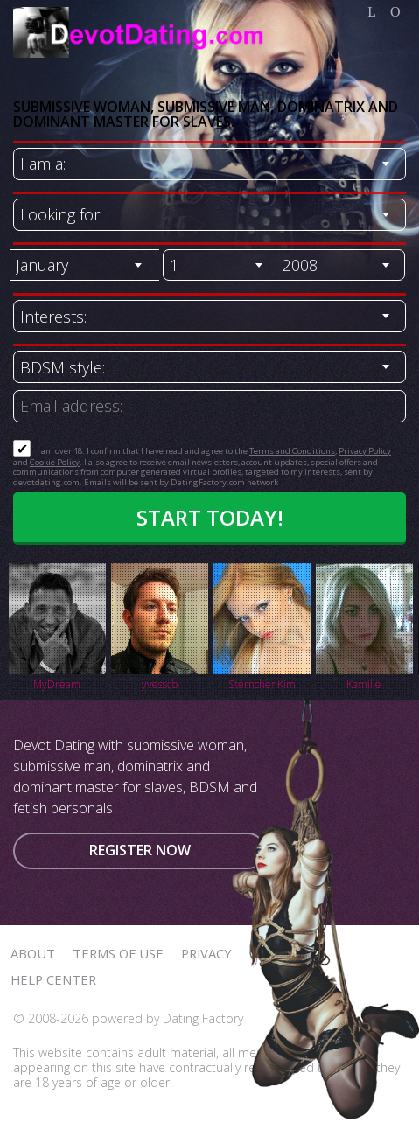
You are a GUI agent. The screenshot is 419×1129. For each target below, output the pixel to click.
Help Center (53, 979)
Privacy (206, 953)
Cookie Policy (55, 462)
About (32, 953)
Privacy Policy (365, 450)
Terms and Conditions (292, 450)
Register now (140, 850)
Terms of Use (118, 953)
